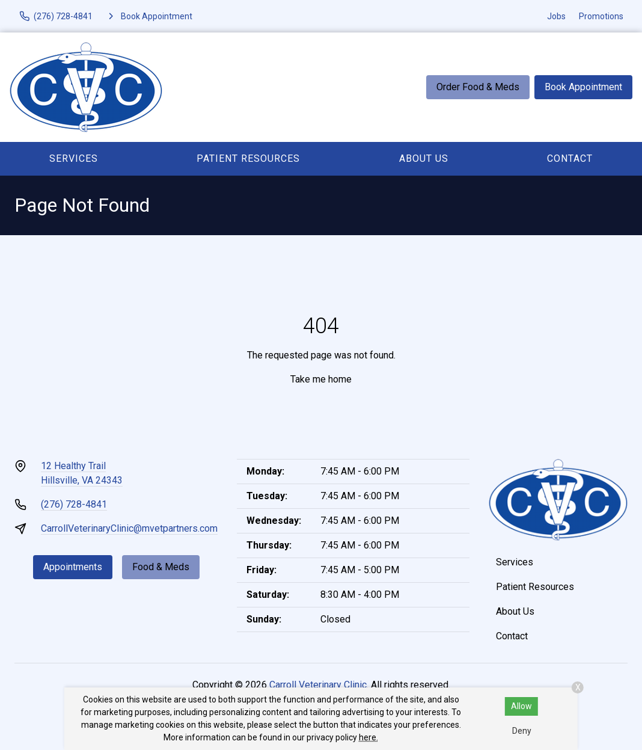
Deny (521, 731)
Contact (570, 158)
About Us (423, 158)
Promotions (601, 16)
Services (73, 158)
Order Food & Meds (477, 87)
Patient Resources (248, 158)
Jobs (556, 16)
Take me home (321, 379)
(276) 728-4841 (74, 504)
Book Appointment (583, 87)
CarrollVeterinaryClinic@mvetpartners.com (129, 528)
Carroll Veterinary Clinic (318, 684)
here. (368, 737)
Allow (521, 706)
